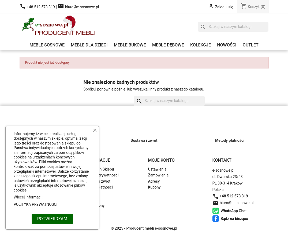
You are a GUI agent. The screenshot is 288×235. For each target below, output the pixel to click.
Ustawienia (157, 169)
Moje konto (161, 160)
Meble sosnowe (47, 45)
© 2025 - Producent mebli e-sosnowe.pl (144, 228)
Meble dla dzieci (89, 45)
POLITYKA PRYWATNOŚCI (35, 204)
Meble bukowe (130, 45)
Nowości (226, 45)
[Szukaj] (233, 27)
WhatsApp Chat (215, 211)
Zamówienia (158, 175)
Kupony (154, 187)
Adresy (154, 181)
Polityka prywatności (101, 175)
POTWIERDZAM (52, 218)
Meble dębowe (168, 45)
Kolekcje (200, 45)
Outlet (251, 45)
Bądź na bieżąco (215, 218)
